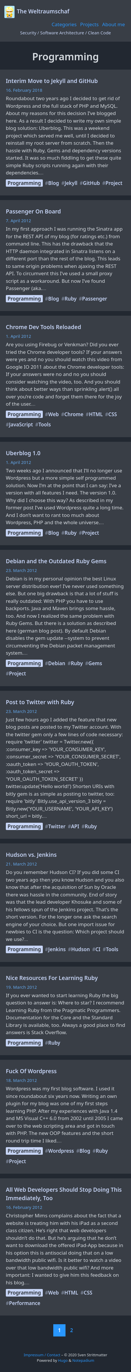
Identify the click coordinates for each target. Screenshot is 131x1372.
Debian (57, 663)
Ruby (71, 298)
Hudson (80, 949)
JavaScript (21, 424)
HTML (96, 414)
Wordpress (61, 1150)
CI (97, 949)
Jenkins (57, 949)
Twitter (57, 826)
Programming (24, 183)
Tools (44, 424)
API (75, 826)
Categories (64, 24)
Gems (95, 663)
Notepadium (83, 1360)
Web (53, 414)
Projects (89, 24)
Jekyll (71, 183)
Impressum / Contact (42, 1354)
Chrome (73, 414)
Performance (24, 1303)
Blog (53, 183)
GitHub (91, 183)
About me (113, 24)
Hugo (63, 1360)
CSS (112, 414)
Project (113, 183)
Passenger (94, 298)
